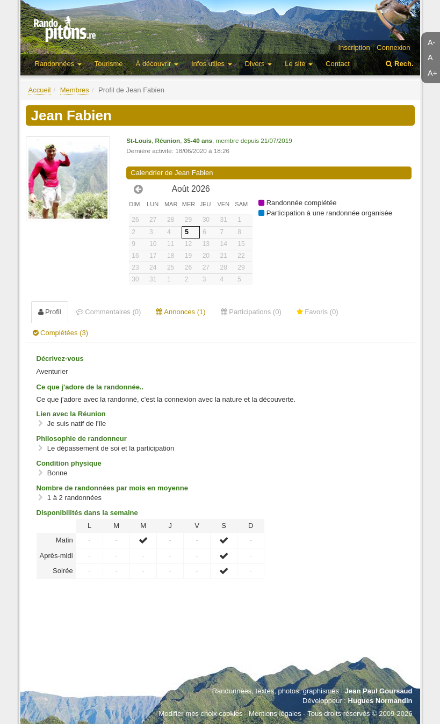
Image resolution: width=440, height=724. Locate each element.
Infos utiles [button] (211, 64)
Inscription (354, 48)
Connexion (393, 48)
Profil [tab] (49, 312)
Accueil (39, 90)
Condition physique (69, 463)
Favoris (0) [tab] (317, 312)
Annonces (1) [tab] (180, 312)
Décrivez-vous (60, 358)
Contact (338, 64)
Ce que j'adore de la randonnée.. (90, 387)
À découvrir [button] (157, 64)
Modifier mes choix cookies (200, 713)
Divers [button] (258, 64)
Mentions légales (275, 713)
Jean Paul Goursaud (379, 691)
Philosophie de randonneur (82, 438)
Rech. (399, 64)
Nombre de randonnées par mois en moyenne (112, 487)
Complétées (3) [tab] (60, 333)
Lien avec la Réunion (71, 413)
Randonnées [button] (58, 64)
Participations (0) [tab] (251, 312)
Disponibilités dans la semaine (87, 512)
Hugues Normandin (380, 701)
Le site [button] (299, 64)
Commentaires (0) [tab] (108, 312)
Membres (74, 90)
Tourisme (109, 64)
